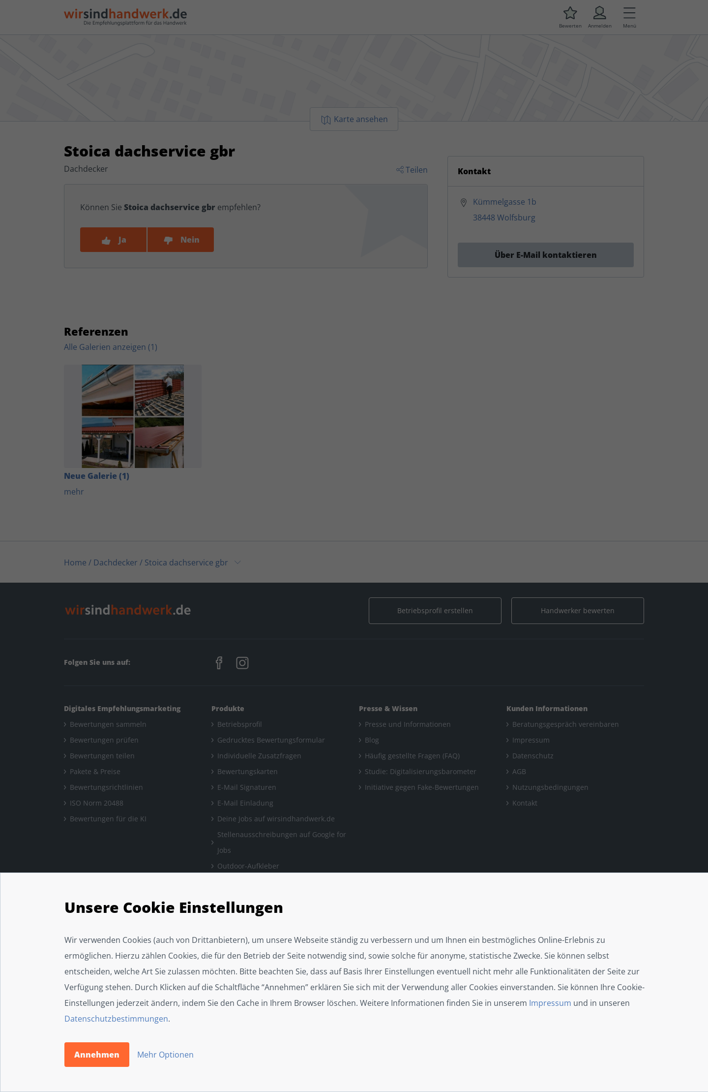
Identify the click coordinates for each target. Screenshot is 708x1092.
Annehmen (96, 1054)
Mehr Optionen (165, 1054)
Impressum (550, 1003)
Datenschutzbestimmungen (116, 1018)
